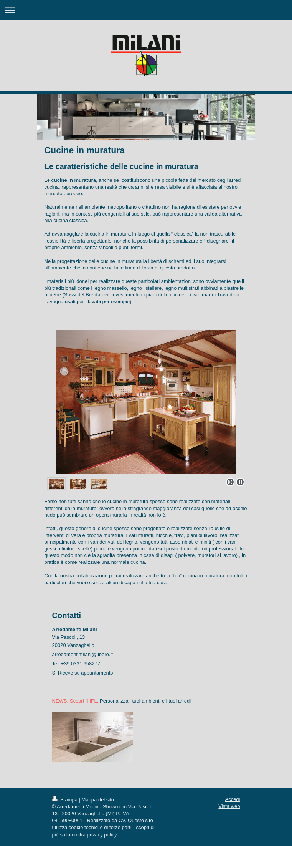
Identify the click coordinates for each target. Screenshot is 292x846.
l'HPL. (92, 701)
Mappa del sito (98, 800)
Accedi (232, 799)
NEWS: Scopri (68, 701)
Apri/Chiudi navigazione (146, 10)
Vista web (229, 806)
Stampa (65, 800)
